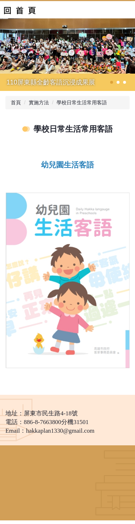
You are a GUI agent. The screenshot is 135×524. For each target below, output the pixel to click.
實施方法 (39, 102)
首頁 (16, 102)
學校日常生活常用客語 (82, 102)
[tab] (111, 82)
